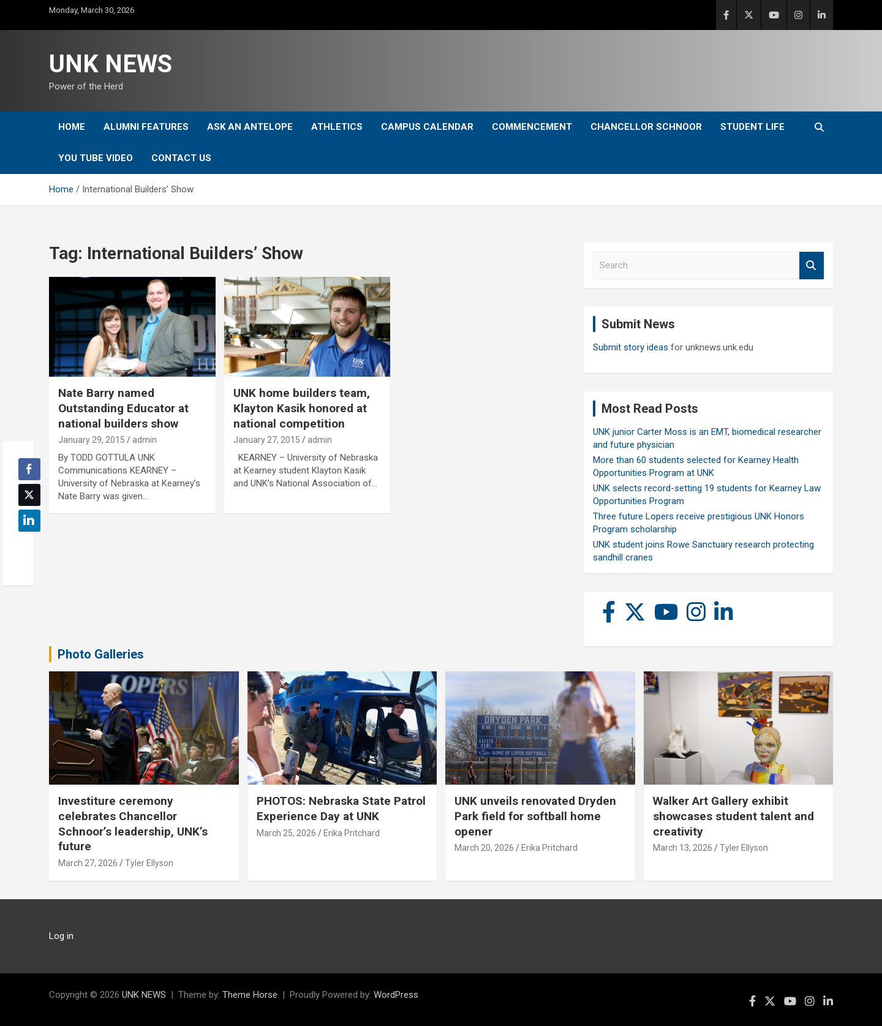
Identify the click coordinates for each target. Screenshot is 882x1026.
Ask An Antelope (250, 126)
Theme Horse (249, 994)
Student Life (752, 126)
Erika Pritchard (351, 833)
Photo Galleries (101, 654)
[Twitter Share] (29, 495)
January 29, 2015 (91, 440)
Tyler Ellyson (149, 863)
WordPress (396, 994)
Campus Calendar (427, 126)
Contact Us (181, 158)
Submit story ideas (630, 347)
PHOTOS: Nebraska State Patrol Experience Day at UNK (341, 808)
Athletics (337, 126)
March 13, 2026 (682, 848)
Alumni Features (146, 126)
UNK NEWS (110, 64)
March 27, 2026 (88, 863)
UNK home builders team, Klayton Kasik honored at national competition (301, 408)
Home (71, 126)
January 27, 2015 (266, 440)
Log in (61, 935)
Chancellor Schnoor (646, 126)
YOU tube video (95, 158)
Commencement (532, 126)
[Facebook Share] (29, 469)
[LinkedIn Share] (29, 521)
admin (144, 440)
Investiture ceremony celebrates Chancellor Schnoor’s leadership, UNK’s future (133, 823)
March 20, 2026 (484, 848)
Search (811, 265)
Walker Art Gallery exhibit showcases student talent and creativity (733, 816)
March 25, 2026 (286, 833)
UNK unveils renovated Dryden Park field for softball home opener (535, 816)
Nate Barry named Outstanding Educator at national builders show (123, 408)
